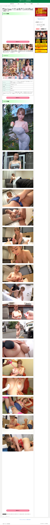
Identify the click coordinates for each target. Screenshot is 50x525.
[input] (25, 6)
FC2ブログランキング (41, 19)
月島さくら (29, 514)
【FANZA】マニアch (17, 514)
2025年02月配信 (9, 514)
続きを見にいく (18, 41)
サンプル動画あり (25, 514)
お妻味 (21, 514)
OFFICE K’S (12, 514)
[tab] (36, 25)
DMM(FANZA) (4, 514)
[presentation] (36, 25)
